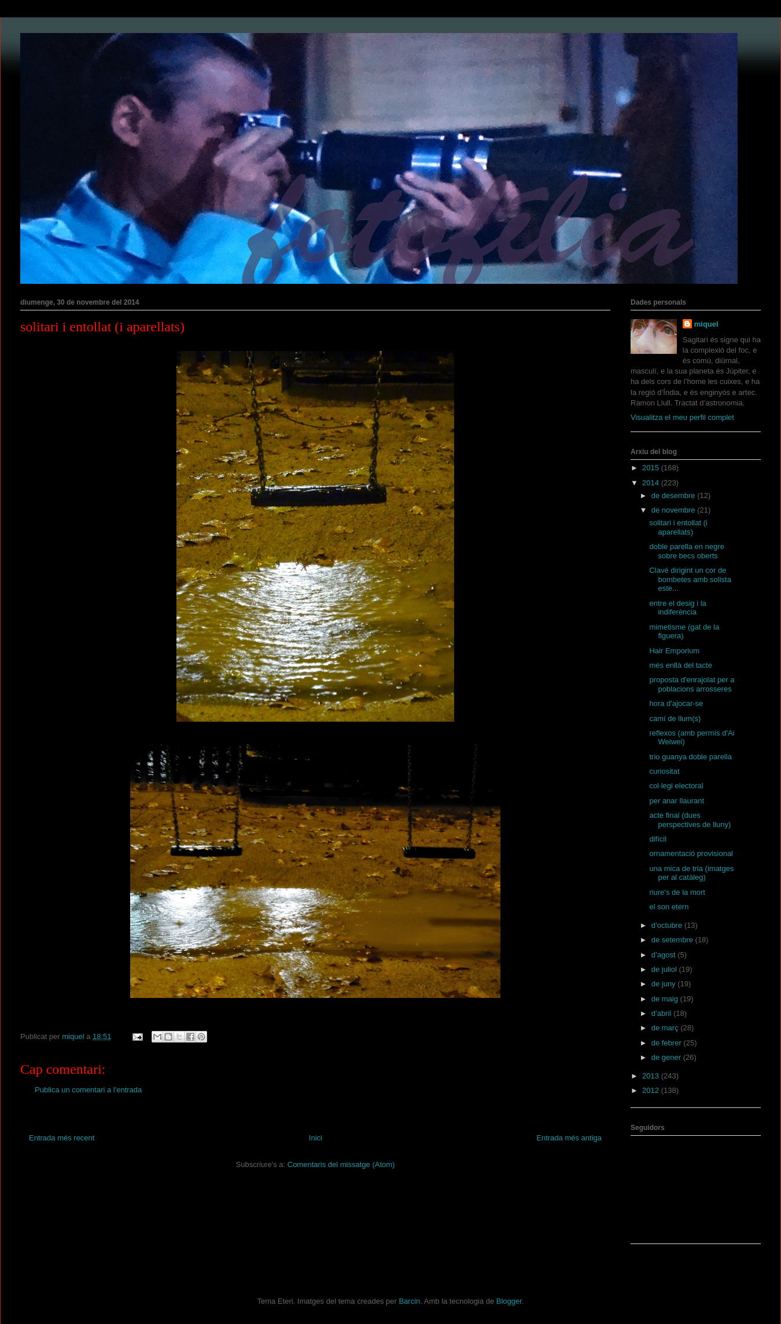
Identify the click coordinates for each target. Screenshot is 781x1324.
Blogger (509, 1301)
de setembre (673, 939)
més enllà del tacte (680, 665)
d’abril (662, 1013)
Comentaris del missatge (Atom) (341, 1164)
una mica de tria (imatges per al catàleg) (691, 873)
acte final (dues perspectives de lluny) (690, 820)
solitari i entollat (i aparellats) (678, 527)
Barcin (409, 1301)
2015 (651, 467)
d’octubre (667, 925)
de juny (664, 983)
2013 (651, 1075)
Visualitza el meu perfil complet (682, 417)
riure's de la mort (677, 892)
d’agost (664, 954)
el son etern (668, 906)
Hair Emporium (674, 650)
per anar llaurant (676, 800)
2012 (651, 1090)
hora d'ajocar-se (676, 703)
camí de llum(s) (675, 718)
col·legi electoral (676, 785)
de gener (667, 1057)
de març (666, 1027)
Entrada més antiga (569, 1137)
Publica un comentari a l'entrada (88, 1089)
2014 (651, 482)
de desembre (674, 495)
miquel (706, 324)
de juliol (665, 969)
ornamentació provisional (691, 853)
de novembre (674, 510)
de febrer (667, 1042)
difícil (657, 839)
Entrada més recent (61, 1137)
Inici (315, 1137)
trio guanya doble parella (690, 756)
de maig (665, 998)
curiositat (664, 771)
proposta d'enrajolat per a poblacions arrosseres (691, 684)
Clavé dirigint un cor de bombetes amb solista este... (690, 579)
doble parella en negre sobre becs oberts (686, 551)
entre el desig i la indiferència (677, 608)
